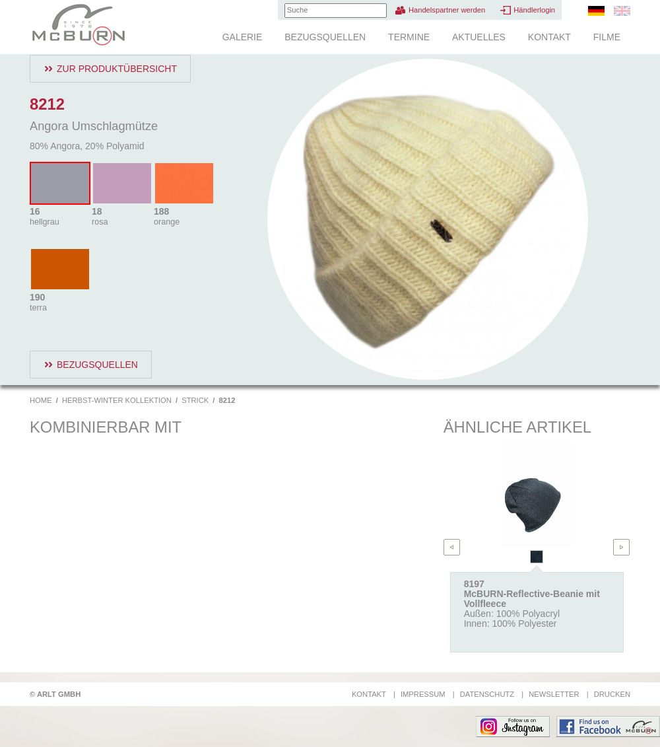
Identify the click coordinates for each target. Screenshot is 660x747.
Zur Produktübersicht (117, 68)
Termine (409, 37)
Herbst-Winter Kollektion (117, 400)
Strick (195, 400)
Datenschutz (487, 694)
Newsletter (554, 694)
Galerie (242, 37)
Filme (606, 37)
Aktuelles (479, 37)
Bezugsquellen (325, 37)
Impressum (423, 694)
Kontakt (549, 37)
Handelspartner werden (447, 10)
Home (41, 400)
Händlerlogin (534, 10)
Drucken (612, 694)
